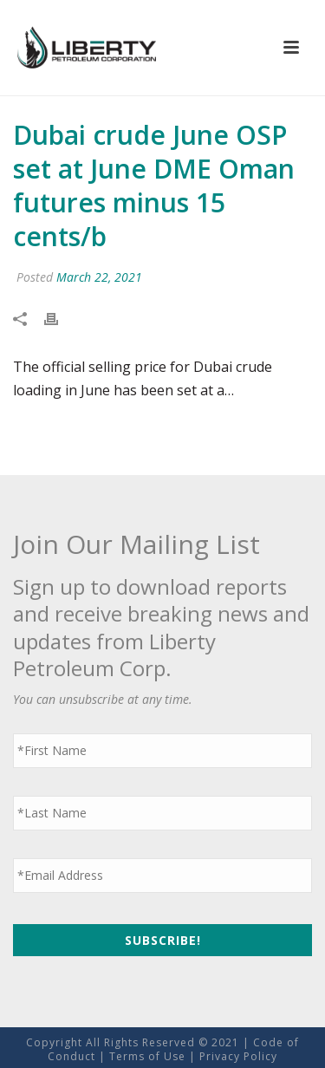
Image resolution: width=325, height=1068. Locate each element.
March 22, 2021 (99, 277)
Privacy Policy (238, 1056)
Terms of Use (147, 1056)
